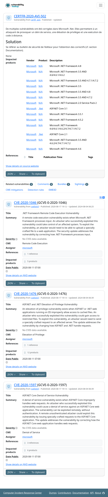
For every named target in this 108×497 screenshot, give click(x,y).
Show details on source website (22, 166)
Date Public (12, 269)
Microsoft (31, 66)
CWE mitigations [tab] (14, 189)
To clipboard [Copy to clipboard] (38, 173)
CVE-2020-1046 (25, 202)
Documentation (80, 492)
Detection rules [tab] (36, 189)
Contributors (64, 492)
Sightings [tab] (81, 184)
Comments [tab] (45, 184)
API (92, 492)
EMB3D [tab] (52, 189)
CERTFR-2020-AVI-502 (30, 16)
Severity (11, 238)
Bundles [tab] (64, 184)
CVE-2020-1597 (25, 385)
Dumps (53, 492)
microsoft (27, 247)
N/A (40, 66)
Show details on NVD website (21, 275)
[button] (62, 254)
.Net (41, 108)
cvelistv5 (35, 206)
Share (23, 173)
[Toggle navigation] (101, 5)
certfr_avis (35, 19)
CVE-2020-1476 (25, 294)
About (98, 492)
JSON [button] (12, 173)
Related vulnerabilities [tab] (19, 184)
